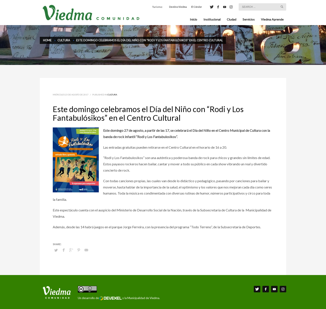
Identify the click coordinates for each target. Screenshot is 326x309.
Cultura (112, 94)
